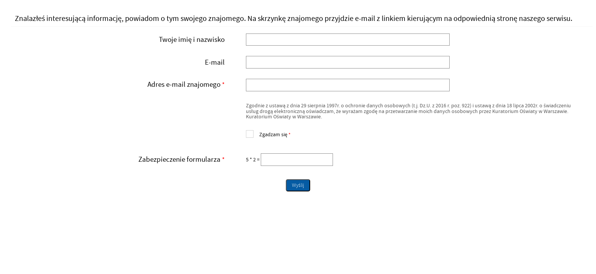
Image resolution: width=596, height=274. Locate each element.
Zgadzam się (268, 133)
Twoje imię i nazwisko (192, 39)
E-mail (215, 62)
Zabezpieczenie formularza (120, 159)
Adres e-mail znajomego (120, 85)
